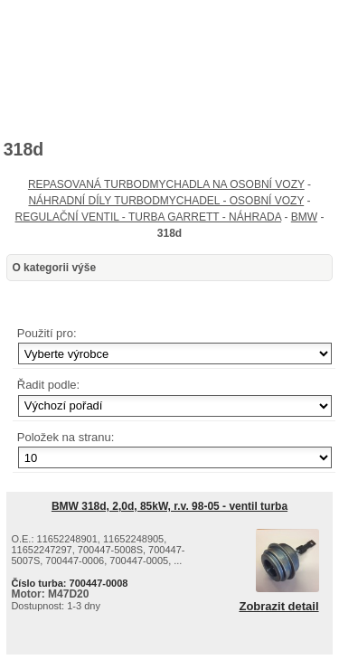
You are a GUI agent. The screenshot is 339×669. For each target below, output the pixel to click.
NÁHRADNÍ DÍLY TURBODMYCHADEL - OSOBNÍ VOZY (166, 200)
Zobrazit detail (278, 606)
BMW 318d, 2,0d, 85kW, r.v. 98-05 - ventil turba (169, 506)
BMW (304, 217)
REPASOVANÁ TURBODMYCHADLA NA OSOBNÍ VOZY (166, 184)
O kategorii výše (54, 267)
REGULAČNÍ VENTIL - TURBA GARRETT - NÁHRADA (148, 217)
